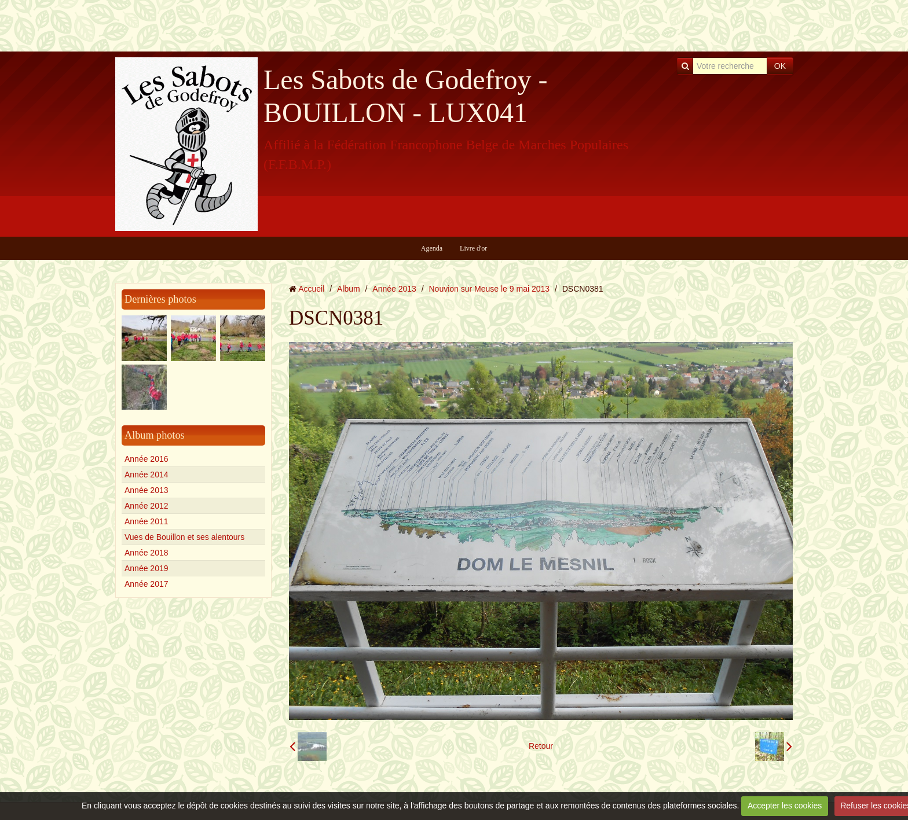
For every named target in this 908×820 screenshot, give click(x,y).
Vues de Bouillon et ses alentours (184, 537)
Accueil (311, 288)
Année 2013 (147, 490)
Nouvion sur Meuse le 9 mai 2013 (489, 288)
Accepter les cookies (785, 805)
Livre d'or (473, 248)
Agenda (431, 248)
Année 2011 (147, 521)
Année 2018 (147, 552)
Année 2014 (147, 474)
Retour (541, 746)
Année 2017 (147, 584)
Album (348, 288)
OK (780, 66)
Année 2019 (147, 568)
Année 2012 (147, 505)
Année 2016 (147, 459)
